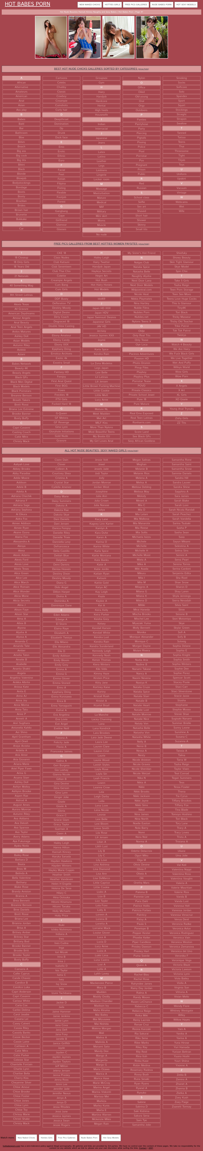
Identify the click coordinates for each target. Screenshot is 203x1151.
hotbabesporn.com (11, 1146)
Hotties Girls (112, 4)
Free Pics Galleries (136, 4)
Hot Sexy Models (186, 4)
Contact (143, 1148)
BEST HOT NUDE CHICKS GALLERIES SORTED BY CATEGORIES (101, 69)
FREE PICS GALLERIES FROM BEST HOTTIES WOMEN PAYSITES (101, 244)
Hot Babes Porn (27, 4)
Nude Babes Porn (161, 4)
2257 (151, 1148)
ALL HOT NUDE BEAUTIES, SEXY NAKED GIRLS (101, 451)
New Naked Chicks (89, 4)
